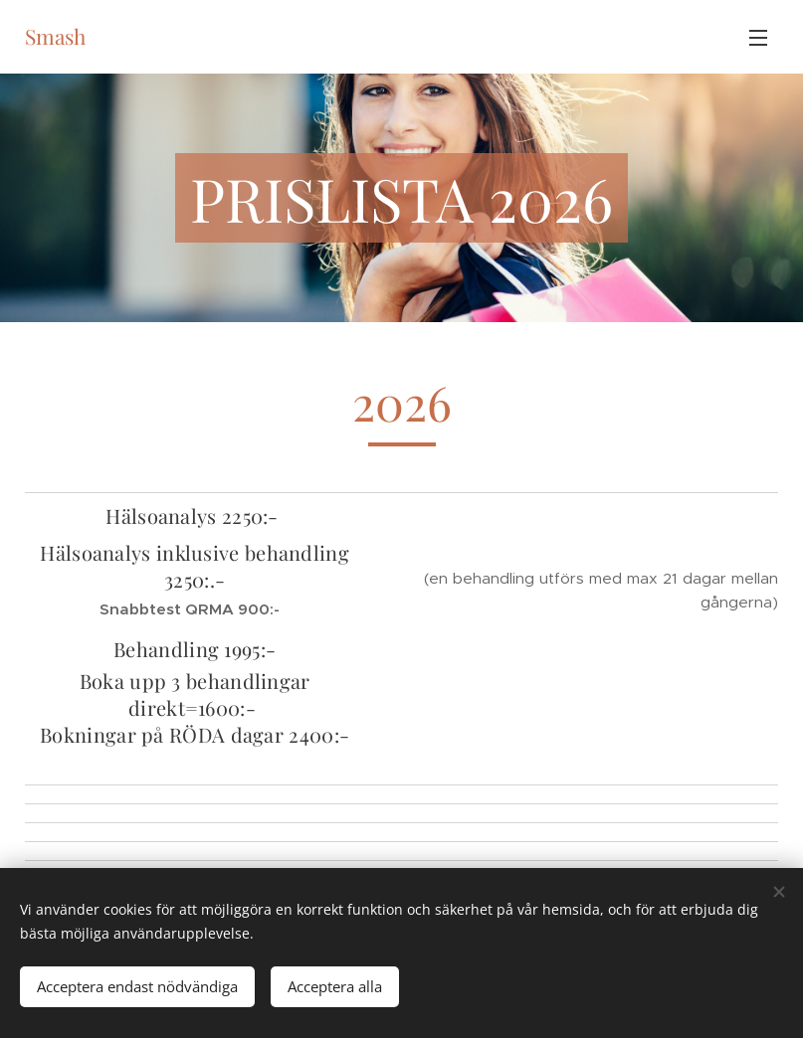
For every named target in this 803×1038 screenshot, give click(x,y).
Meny (758, 38)
